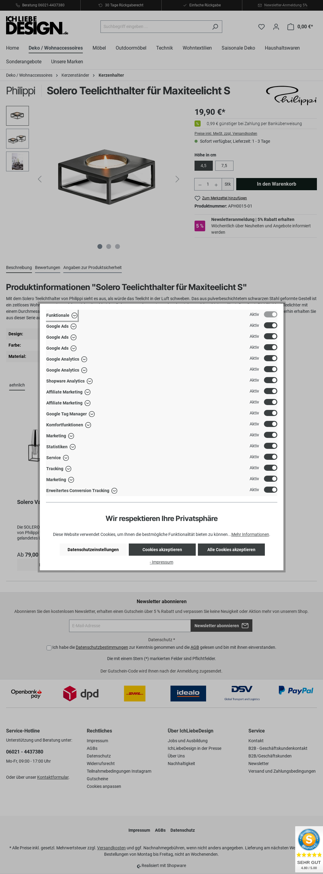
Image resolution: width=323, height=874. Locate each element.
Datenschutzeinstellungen (93, 549)
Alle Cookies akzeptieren (231, 549)
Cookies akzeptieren (162, 549)
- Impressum (161, 562)
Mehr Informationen (250, 534)
